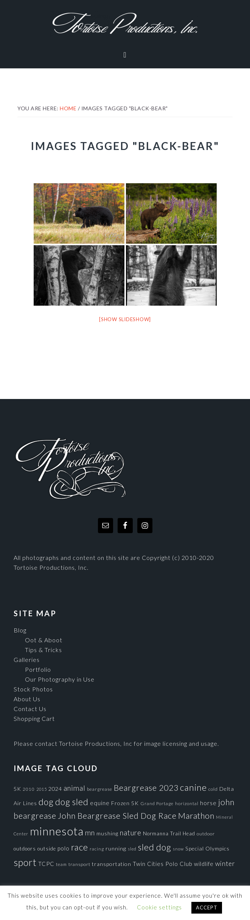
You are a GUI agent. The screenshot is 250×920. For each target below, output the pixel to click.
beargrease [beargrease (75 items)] (99, 789)
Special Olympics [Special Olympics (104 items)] (207, 848)
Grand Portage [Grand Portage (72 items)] (157, 803)
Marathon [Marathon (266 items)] (196, 816)
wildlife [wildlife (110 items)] (204, 863)
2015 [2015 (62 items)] (41, 789)
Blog (20, 630)
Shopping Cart (34, 718)
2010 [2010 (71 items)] (29, 789)
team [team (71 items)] (61, 864)
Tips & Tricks (43, 649)
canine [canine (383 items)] (193, 787)
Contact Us (30, 708)
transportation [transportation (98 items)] (111, 864)
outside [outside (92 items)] (46, 849)
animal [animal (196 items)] (74, 788)
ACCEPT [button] (206, 908)
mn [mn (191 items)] (90, 833)
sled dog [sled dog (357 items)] (154, 847)
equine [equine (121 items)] (100, 802)
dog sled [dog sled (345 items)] (72, 801)
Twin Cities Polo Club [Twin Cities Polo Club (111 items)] (163, 863)
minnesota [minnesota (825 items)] (57, 831)
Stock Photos (33, 689)
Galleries (27, 659)
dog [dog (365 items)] (46, 801)
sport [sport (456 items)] (25, 862)
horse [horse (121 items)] (208, 802)
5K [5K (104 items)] (17, 788)
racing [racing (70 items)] (97, 848)
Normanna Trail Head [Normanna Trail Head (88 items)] (169, 833)
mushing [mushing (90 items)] (107, 833)
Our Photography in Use (60, 679)
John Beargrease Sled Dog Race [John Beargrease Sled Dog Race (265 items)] (117, 815)
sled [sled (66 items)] (132, 848)
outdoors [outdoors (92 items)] (25, 849)
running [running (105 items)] (116, 848)
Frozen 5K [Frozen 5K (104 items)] (125, 803)
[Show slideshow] (125, 319)
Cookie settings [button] (159, 907)
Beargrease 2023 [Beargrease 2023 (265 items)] (146, 787)
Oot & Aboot (43, 639)
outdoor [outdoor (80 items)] (206, 834)
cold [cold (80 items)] (213, 789)
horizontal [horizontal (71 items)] (187, 803)
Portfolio (38, 669)
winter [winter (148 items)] (225, 863)
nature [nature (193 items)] (130, 832)
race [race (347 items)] (79, 847)
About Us (27, 698)
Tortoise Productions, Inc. (125, 24)
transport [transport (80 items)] (79, 864)
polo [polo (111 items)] (63, 848)
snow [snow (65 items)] (178, 848)
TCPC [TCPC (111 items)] (46, 863)
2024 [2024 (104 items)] (55, 788)
